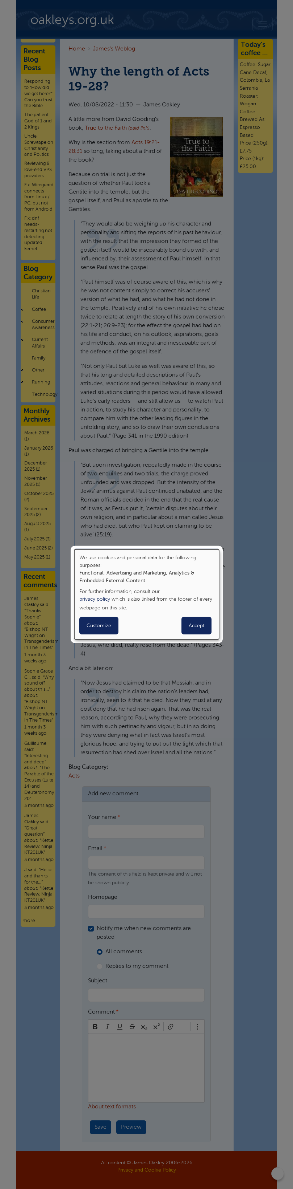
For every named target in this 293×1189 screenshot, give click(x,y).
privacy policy (94, 599)
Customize (99, 625)
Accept (196, 625)
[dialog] (146, 594)
